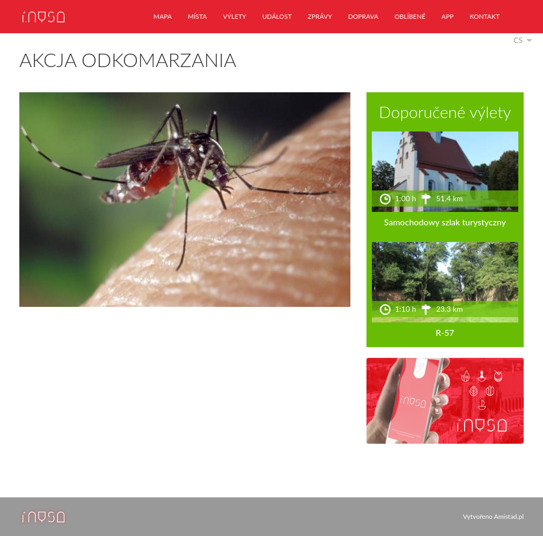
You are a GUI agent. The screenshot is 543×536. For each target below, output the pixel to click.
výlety (234, 16)
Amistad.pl (509, 516)
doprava (363, 16)
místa (197, 16)
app (448, 16)
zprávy (320, 16)
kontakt (484, 16)
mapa (162, 16)
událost (277, 16)
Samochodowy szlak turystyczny (445, 222)
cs (518, 40)
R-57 (445, 332)
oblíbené (409, 16)
